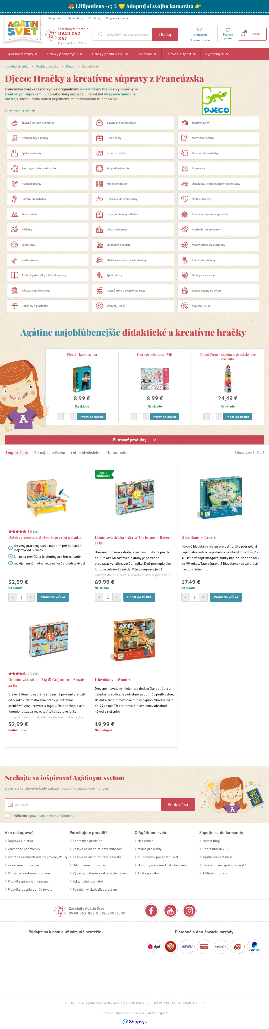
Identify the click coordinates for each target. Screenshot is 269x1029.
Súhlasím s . (42, 816)
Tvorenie (147, 54)
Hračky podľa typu (64, 54)
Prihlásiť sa (178, 804)
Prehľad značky (47, 66)
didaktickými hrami (96, 89)
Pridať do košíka (92, 417)
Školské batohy (22, 54)
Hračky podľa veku (110, 54)
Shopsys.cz (160, 1013)
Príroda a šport (181, 54)
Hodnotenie (116, 452)
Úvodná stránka (16, 66)
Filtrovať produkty (134, 440)
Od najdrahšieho (85, 452)
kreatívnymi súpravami (23, 94)
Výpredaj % (216, 54)
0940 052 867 (69, 36)
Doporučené (17, 452)
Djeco (70, 66)
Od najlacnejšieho (49, 452)
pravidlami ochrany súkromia (51, 816)
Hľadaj (165, 34)
